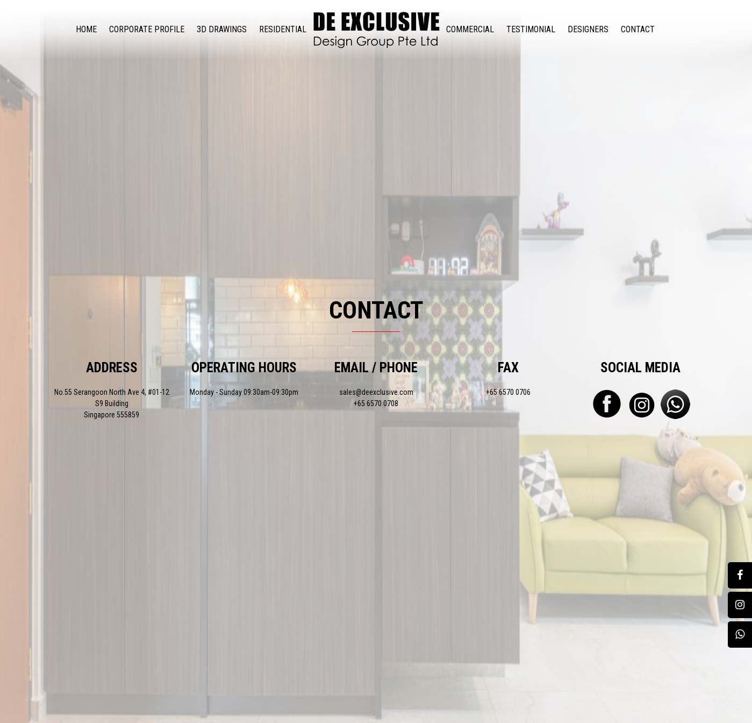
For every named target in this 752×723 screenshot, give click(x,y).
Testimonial (530, 29)
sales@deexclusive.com (376, 392)
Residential (282, 29)
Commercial (470, 29)
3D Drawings (222, 29)
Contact (638, 29)
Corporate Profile (146, 29)
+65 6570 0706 (508, 392)
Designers (588, 29)
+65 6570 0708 (376, 403)
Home (86, 29)
